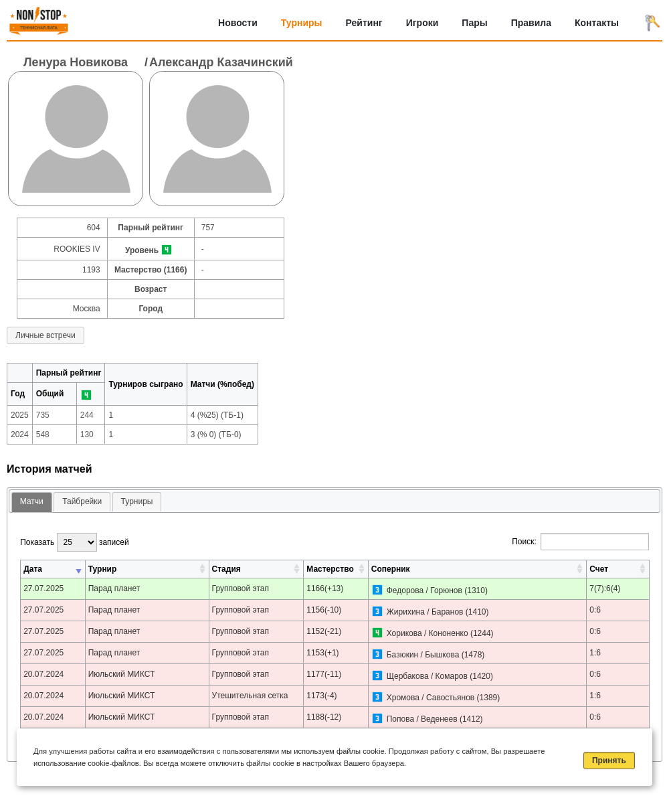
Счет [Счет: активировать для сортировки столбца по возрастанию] (598, 569)
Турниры (301, 22)
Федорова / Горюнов (426, 590)
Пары (474, 22)
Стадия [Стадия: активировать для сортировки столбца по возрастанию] (226, 569)
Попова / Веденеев (422, 719)
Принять (609, 760)
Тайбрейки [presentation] (82, 501)
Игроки (422, 22)
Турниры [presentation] (137, 501)
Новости (238, 22)
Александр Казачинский (221, 62)
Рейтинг (364, 22)
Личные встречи (45, 335)
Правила (531, 22)
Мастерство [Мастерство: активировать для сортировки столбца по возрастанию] (329, 569)
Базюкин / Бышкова (423, 654)
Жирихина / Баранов (425, 612)
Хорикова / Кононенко (427, 633)
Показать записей (74, 542)
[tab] (31, 502)
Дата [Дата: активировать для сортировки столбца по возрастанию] (32, 569)
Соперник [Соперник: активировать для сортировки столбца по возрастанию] (390, 569)
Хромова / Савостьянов (431, 697)
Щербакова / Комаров (427, 676)
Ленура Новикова (75, 62)
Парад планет (114, 588)
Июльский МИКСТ (121, 674)
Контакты (597, 22)
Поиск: (580, 541)
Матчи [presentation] (31, 501)
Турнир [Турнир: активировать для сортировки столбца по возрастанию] (102, 569)
